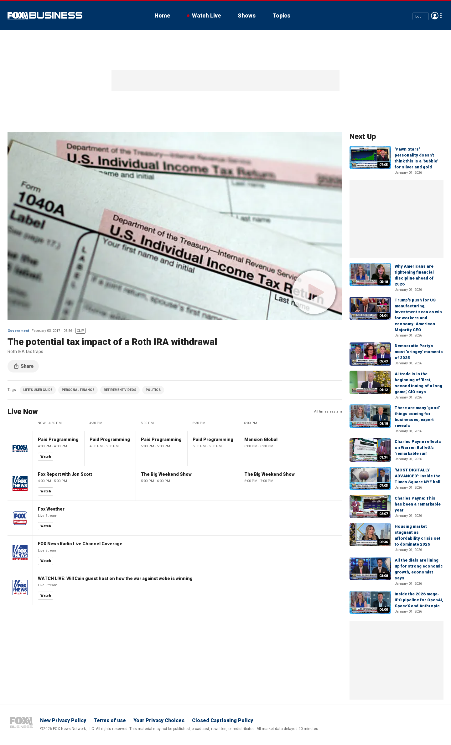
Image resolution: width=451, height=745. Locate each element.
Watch (45, 457)
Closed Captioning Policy (222, 720)
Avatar (434, 15)
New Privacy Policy (63, 720)
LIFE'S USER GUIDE (37, 390)
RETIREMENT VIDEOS (120, 390)
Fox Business (45, 15)
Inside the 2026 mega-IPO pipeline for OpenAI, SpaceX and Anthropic (419, 600)
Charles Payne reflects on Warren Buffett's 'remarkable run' (418, 447)
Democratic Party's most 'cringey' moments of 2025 (419, 351)
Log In (420, 16)
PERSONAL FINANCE (78, 390)
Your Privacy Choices (158, 720)
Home (162, 15)
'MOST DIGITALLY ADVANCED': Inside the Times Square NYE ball (417, 476)
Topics (281, 15)
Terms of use (110, 720)
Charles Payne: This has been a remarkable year (418, 504)
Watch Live (206, 15)
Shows (247, 15)
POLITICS (153, 390)
